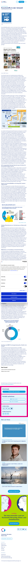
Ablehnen (14, 300)
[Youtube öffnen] (23, 529)
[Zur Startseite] (4, 2)
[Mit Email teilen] (11, 408)
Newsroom (3, 544)
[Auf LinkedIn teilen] (9, 408)
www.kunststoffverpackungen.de (7, 384)
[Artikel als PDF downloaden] (14, 392)
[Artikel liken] (3, 414)
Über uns (3, 547)
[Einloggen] (21, 2)
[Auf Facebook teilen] (6, 408)
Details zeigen (22, 290)
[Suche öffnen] (17, 2)
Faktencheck (3, 545)
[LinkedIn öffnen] (26, 529)
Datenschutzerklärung (5, 556)
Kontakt (2, 550)
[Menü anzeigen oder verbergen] (26, 2)
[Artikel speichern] (8, 414)
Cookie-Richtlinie (13, 270)
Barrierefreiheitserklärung (6, 557)
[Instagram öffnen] (18, 529)
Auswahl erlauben (14, 297)
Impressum (3, 554)
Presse (2, 548)
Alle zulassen (14, 293)
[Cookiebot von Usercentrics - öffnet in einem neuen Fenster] (22, 261)
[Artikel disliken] (6, 414)
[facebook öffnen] (21, 529)
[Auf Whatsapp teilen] (3, 408)
